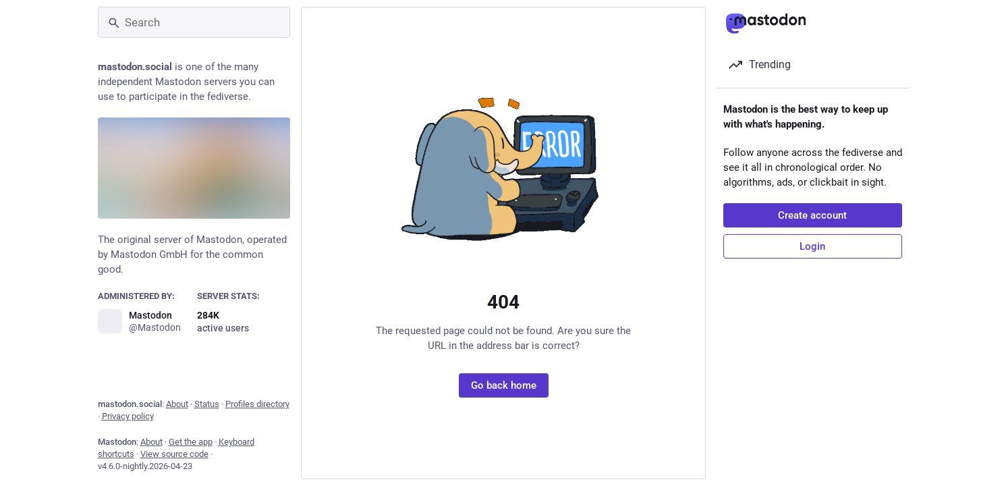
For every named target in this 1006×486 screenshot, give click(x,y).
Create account (812, 215)
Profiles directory (257, 404)
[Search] (194, 22)
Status (206, 404)
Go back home (503, 385)
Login (812, 246)
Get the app (191, 442)
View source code (174, 454)
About (177, 404)
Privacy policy (128, 416)
